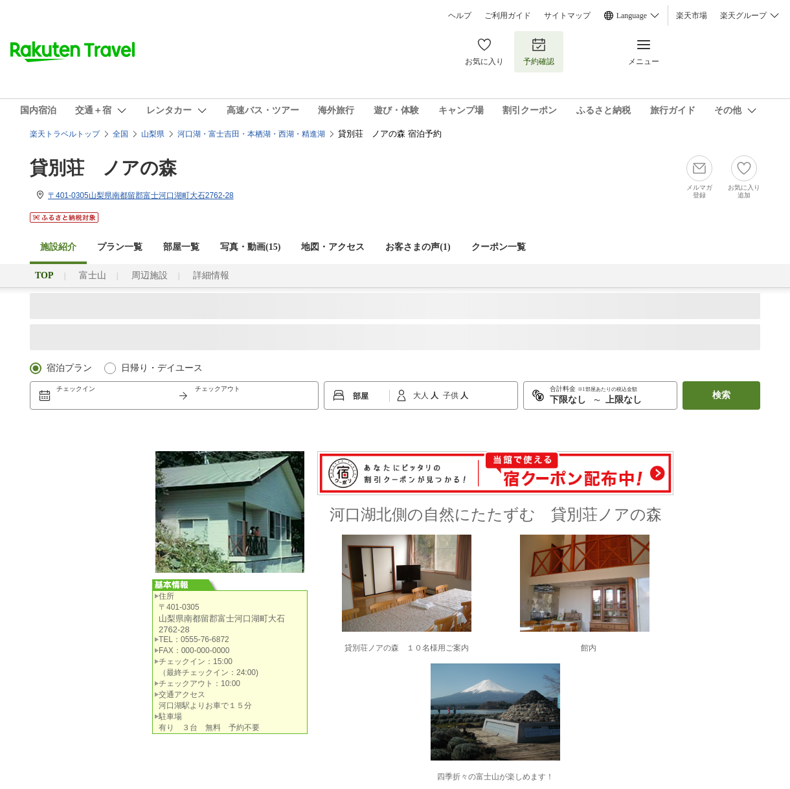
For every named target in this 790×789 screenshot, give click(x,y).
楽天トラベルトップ (65, 134)
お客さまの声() (417, 247)
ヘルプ (459, 15)
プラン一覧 (119, 247)
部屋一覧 (181, 247)
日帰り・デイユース (162, 368)
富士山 (92, 275)
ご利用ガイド (507, 15)
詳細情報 (211, 275)
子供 (451, 395)
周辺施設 (149, 275)
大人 (422, 395)
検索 (721, 395)
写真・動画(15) (250, 247)
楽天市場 (691, 15)
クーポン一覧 (498, 247)
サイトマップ (567, 15)
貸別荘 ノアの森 (103, 168)
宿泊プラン (69, 368)
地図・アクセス (333, 247)
